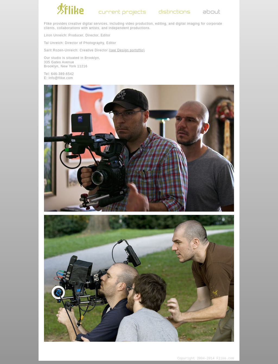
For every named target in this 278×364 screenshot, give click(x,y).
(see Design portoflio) (127, 50)
